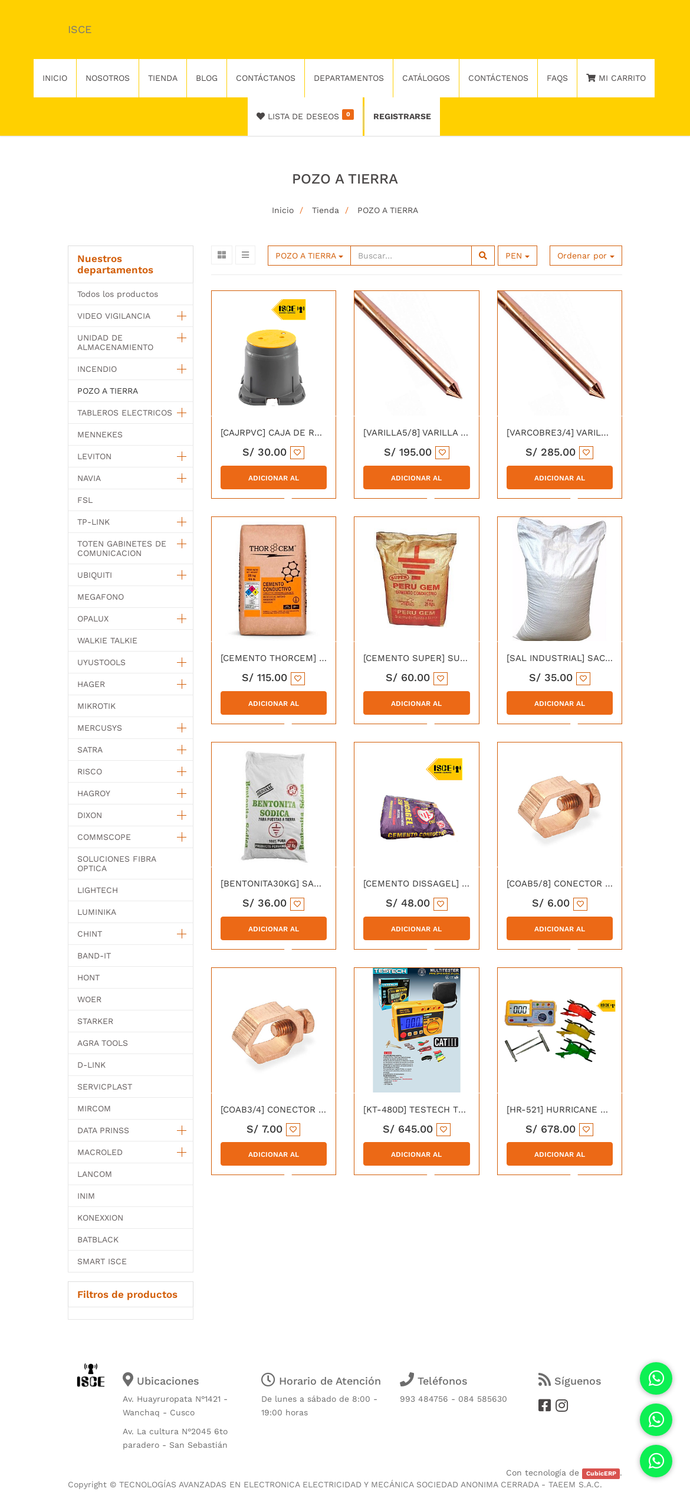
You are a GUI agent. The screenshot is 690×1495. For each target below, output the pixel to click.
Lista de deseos (305, 115)
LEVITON (94, 456)
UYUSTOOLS (101, 662)
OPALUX (93, 618)
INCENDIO (97, 369)
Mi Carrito (616, 78)
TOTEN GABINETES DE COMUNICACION (121, 548)
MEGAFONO (100, 596)
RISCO (89, 771)
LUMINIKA (96, 912)
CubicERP (601, 1473)
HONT (88, 977)
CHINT (89, 933)
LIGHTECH (97, 890)
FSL (85, 500)
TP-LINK (93, 521)
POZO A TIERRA (387, 210)
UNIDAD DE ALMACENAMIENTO (115, 342)
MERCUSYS (99, 727)
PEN (517, 255)
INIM (86, 1195)
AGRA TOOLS (102, 1043)
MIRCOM (94, 1108)
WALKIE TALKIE (107, 640)
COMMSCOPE (104, 837)
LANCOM (94, 1174)
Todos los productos (117, 294)
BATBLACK (98, 1239)
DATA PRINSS (103, 1130)
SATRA (90, 749)
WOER (89, 999)
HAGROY (93, 793)
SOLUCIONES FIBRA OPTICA (116, 863)
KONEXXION (100, 1217)
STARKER (95, 1021)
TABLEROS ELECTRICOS (124, 412)
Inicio (283, 210)
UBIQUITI (94, 575)
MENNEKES (100, 434)
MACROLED (100, 1152)
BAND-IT (94, 955)
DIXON (89, 815)
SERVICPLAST (104, 1086)
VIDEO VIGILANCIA (113, 315)
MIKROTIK (96, 706)
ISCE (79, 29)
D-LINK (91, 1064)
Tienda (325, 210)
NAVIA (89, 478)
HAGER (91, 684)
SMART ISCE (102, 1261)
